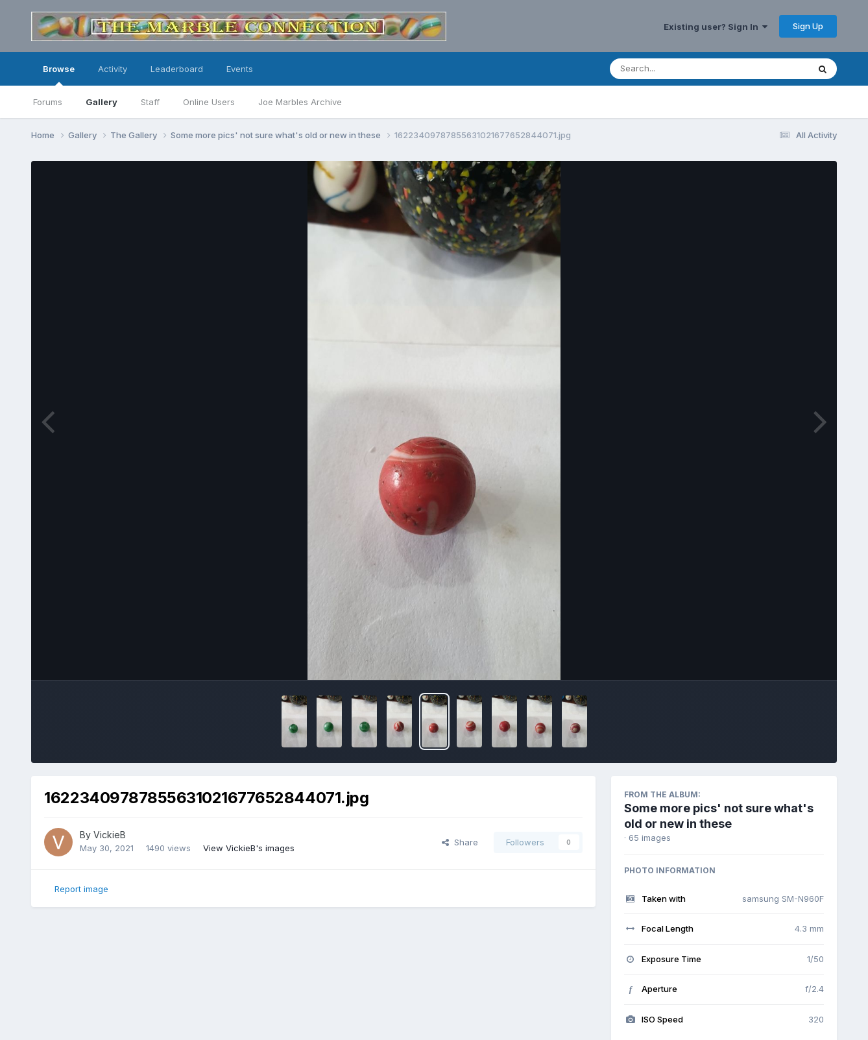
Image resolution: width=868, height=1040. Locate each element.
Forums (47, 102)
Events (239, 69)
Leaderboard (177, 69)
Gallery (101, 102)
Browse (59, 75)
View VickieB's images (249, 848)
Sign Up (808, 26)
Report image (81, 889)
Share (460, 842)
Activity (112, 69)
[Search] (674, 68)
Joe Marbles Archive (300, 102)
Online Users (209, 102)
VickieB (109, 834)
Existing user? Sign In (715, 26)
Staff (150, 102)
